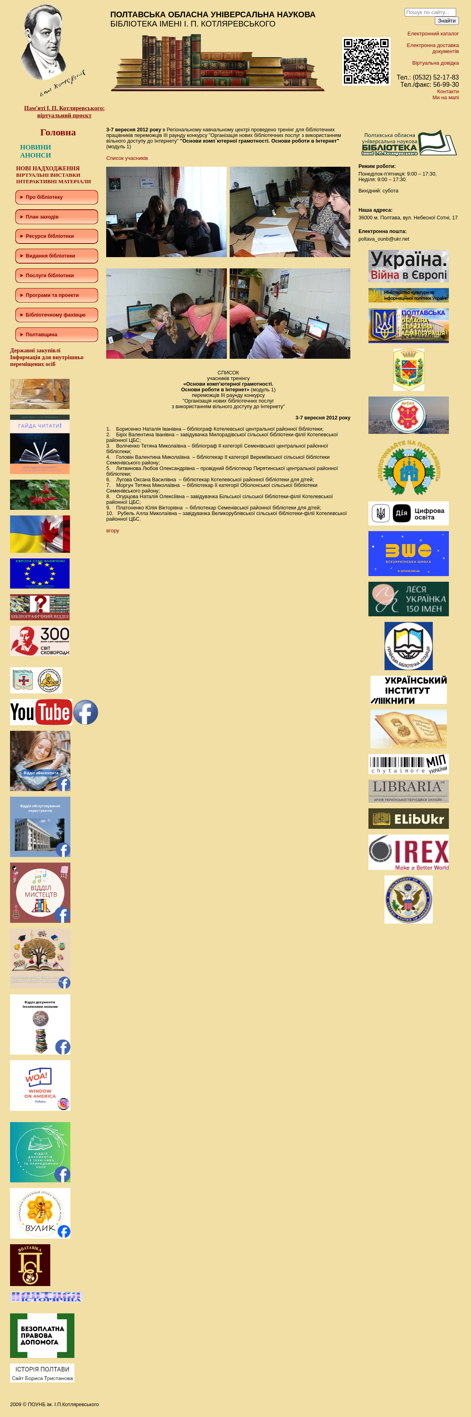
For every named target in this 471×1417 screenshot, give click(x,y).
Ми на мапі (445, 97)
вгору (112, 531)
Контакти (448, 91)
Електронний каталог (433, 34)
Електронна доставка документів (433, 48)
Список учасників (127, 158)
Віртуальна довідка (435, 63)
